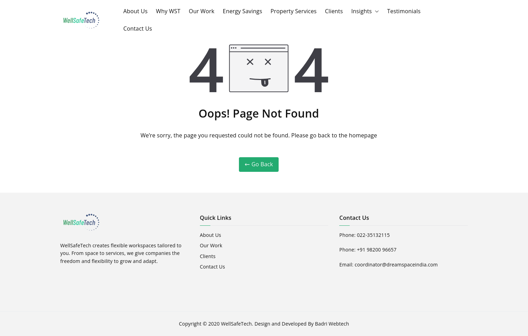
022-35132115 (373, 235)
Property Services (294, 11)
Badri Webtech (332, 323)
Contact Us (137, 28)
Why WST (168, 11)
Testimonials (404, 11)
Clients (334, 11)
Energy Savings (242, 11)
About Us (135, 11)
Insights (365, 11)
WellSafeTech (236, 323)
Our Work (202, 11)
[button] (375, 11)
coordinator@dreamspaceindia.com (396, 264)
